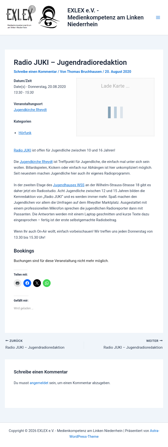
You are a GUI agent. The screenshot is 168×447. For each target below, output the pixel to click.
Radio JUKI (22, 150)
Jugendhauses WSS (68, 185)
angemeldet (39, 383)
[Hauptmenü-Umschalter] (158, 17)
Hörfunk (25, 133)
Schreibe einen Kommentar (35, 71)
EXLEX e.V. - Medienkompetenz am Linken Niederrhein (105, 17)
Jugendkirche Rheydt (30, 110)
